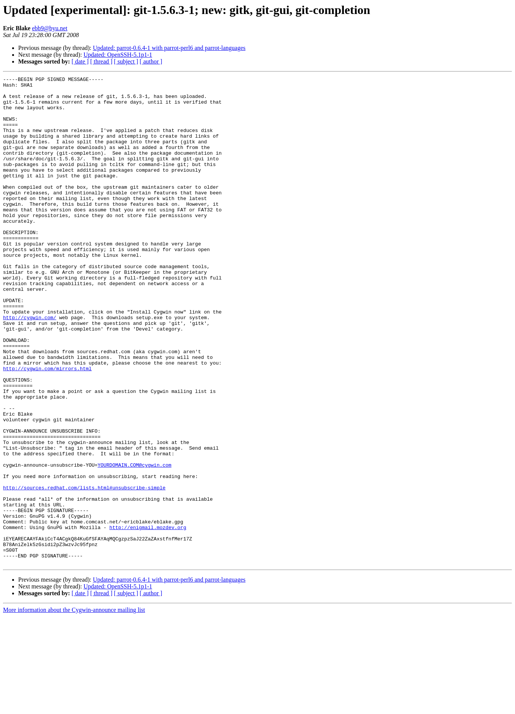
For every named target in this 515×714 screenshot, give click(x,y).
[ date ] (80, 61)
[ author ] (151, 61)
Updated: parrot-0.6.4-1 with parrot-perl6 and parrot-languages (169, 48)
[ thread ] (101, 61)
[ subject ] (126, 61)
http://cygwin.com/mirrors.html (47, 427)
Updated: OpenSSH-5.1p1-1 (117, 54)
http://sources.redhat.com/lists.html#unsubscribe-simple (84, 570)
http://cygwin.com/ (29, 366)
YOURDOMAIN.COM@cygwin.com (135, 543)
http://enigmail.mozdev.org (147, 618)
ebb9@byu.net (49, 28)
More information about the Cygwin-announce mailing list (74, 707)
